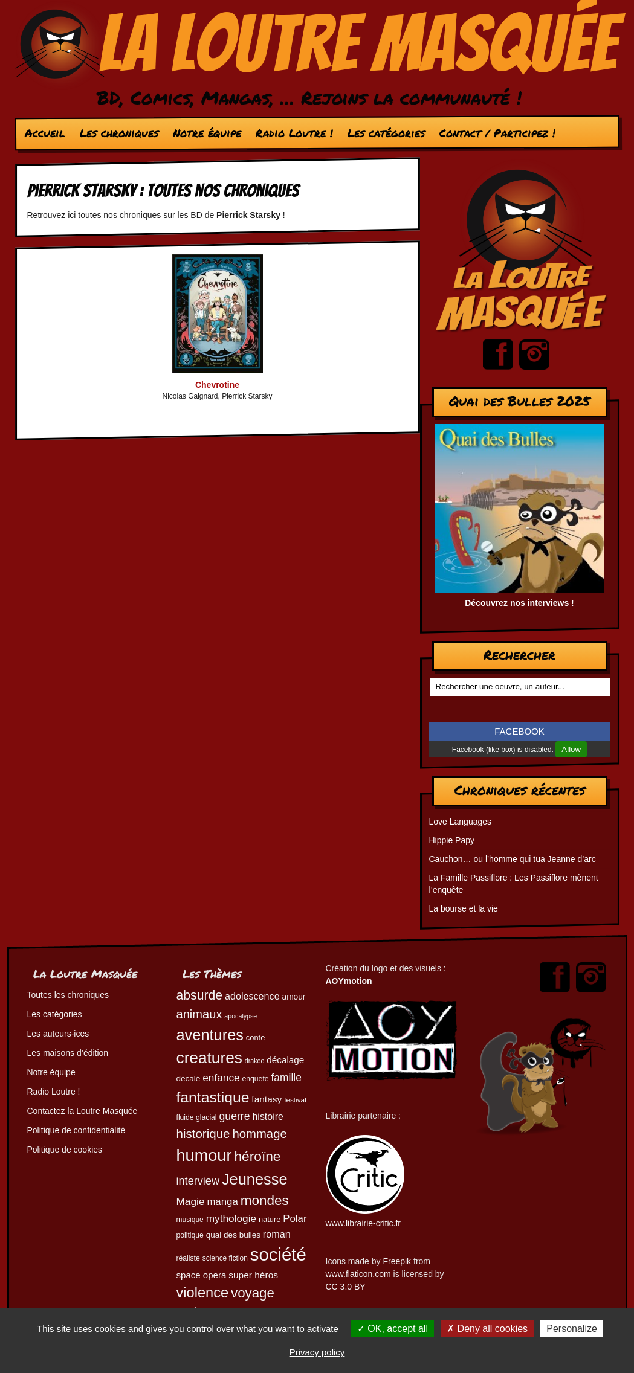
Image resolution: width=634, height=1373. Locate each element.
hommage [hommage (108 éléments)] (259, 1133)
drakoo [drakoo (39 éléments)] (255, 1060)
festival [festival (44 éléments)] (295, 1100)
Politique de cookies (65, 1149)
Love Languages (460, 821)
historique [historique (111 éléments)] (203, 1133)
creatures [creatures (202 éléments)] (209, 1058)
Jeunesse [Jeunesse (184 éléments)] (255, 1179)
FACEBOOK (519, 731)
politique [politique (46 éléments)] (190, 1235)
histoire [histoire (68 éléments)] (268, 1116)
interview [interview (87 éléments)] (198, 1181)
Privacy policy (317, 1352)
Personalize (571, 1328)
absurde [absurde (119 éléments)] (199, 995)
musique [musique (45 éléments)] (190, 1219)
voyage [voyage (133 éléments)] (252, 1293)
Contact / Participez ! (497, 133)
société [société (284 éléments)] (278, 1254)
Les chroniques (118, 133)
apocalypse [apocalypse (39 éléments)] (240, 1016)
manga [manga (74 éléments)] (222, 1201)
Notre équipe (206, 133)
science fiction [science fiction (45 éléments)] (225, 1258)
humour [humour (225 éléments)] (204, 1155)
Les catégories (385, 133)
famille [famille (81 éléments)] (286, 1078)
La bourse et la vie (463, 908)
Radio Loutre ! (293, 133)
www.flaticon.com (358, 1274)
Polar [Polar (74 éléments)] (294, 1218)
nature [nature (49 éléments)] (269, 1219)
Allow (571, 749)
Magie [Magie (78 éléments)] (190, 1201)
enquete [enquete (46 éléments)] (255, 1079)
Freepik (397, 1261)
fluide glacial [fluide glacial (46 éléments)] (196, 1117)
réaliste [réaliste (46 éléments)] (188, 1258)
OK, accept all (392, 1328)
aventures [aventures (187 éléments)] (210, 1034)
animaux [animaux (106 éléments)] (199, 1014)
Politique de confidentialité (76, 1130)
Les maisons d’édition (68, 1053)
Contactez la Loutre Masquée (82, 1111)
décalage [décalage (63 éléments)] (285, 1060)
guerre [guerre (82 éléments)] (234, 1116)
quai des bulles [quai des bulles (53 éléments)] (233, 1235)
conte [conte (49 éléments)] (255, 1037)
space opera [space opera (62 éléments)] (201, 1275)
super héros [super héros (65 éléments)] (253, 1275)
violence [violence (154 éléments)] (202, 1293)
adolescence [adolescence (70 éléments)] (252, 996)
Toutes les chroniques (68, 995)
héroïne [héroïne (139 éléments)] (257, 1156)
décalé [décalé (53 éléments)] (188, 1078)
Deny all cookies (487, 1328)
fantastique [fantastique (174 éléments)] (213, 1097)
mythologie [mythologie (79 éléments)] (231, 1218)
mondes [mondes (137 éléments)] (265, 1200)
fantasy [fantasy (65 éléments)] (266, 1099)
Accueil (44, 133)
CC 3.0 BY (346, 1286)
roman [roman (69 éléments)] (277, 1234)
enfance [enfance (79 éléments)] (220, 1078)
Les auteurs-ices (58, 1033)
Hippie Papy (452, 840)
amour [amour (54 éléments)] (294, 997)
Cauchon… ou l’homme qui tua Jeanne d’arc (512, 859)
